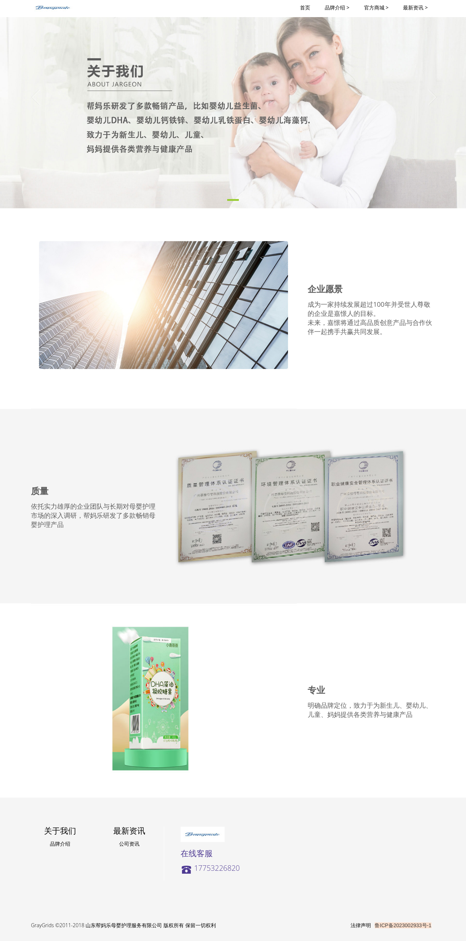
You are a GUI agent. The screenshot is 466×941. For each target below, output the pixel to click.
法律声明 (361, 925)
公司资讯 (129, 843)
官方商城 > (376, 7)
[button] (35, 104)
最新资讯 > (415, 7)
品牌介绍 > (337, 7)
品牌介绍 (60, 843)
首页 (308, 7)
